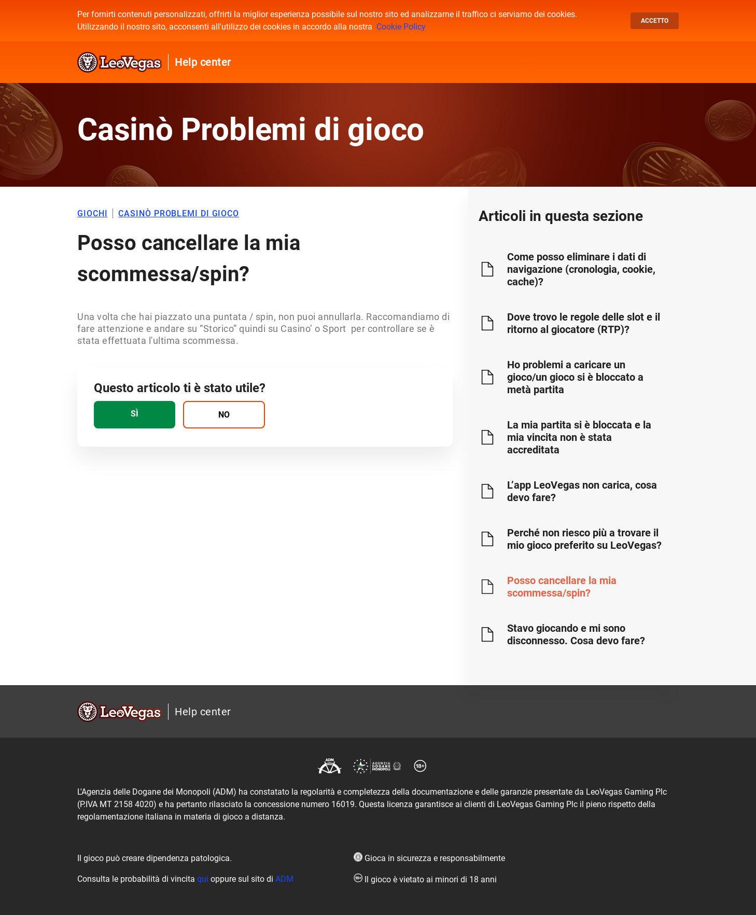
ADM (284, 879)
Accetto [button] (654, 20)
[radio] (134, 414)
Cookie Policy (401, 27)
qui (202, 879)
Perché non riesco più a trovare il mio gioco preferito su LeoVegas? (584, 538)
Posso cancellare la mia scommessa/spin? (562, 586)
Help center (203, 62)
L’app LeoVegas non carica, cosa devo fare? (582, 491)
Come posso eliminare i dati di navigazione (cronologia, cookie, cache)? (581, 269)
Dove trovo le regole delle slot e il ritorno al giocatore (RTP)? (583, 323)
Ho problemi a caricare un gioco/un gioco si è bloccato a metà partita (575, 377)
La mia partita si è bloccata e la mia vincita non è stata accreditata (579, 437)
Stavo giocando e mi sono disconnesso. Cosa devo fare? (576, 634)
